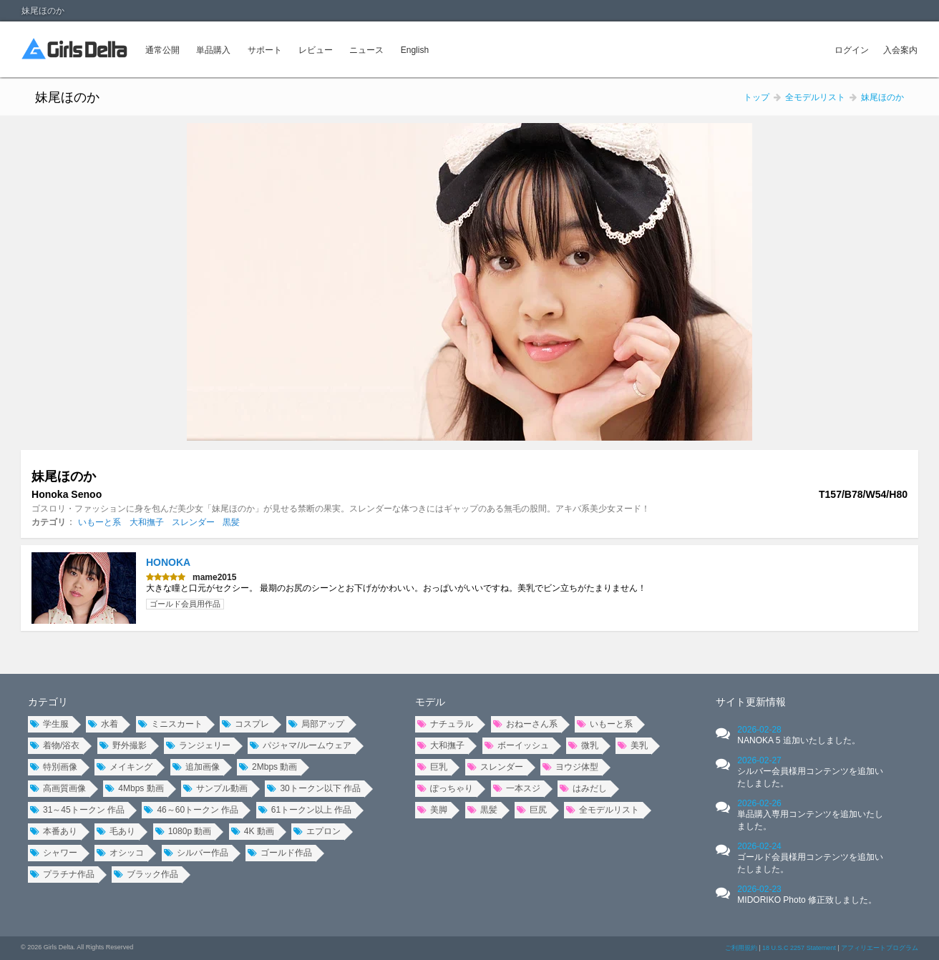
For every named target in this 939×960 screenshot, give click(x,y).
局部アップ (316, 724)
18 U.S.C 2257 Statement (799, 947)
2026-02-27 (810, 771)
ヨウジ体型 (570, 767)
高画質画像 (58, 788)
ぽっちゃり (445, 788)
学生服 (49, 724)
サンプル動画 (215, 788)
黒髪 (231, 522)
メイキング (124, 767)
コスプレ (245, 724)
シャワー (53, 853)
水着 (103, 724)
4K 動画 (252, 831)
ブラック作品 (146, 874)
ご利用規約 (741, 947)
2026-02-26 (810, 814)
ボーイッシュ (517, 745)
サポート (265, 50)
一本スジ (516, 788)
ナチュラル (445, 724)
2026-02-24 (810, 857)
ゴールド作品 (280, 853)
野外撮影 (123, 745)
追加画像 (196, 767)
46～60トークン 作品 (191, 810)
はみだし (583, 788)
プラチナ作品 (62, 874)
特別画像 (53, 767)
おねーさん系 (525, 724)
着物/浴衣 (54, 745)
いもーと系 (99, 522)
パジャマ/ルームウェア (300, 745)
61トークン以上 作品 (305, 810)
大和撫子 (147, 522)
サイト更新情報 (751, 701)
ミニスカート (170, 724)
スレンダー (193, 522)
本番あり (53, 831)
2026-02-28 (798, 735)
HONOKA (168, 562)
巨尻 (532, 810)
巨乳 (432, 767)
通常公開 (162, 50)
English (415, 50)
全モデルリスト (602, 810)
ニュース (366, 50)
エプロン (317, 831)
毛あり (116, 831)
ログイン (852, 50)
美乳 (633, 745)
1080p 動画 (183, 831)
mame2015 (214, 577)
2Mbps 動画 (268, 767)
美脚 (432, 810)
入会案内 (900, 50)
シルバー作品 (196, 853)
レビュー (315, 50)
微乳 (583, 745)
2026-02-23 (807, 894)
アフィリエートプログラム (879, 947)
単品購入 (213, 50)
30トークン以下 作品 (314, 788)
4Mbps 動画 (134, 788)
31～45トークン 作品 (77, 810)
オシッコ (120, 853)
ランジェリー (198, 745)
